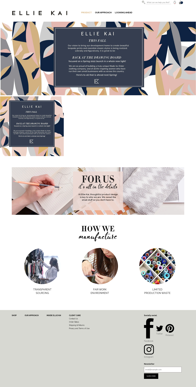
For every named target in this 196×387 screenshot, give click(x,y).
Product (86, 13)
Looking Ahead (123, 13)
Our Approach (103, 13)
